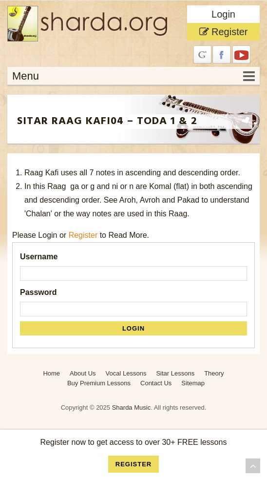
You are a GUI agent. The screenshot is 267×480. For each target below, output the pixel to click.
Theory (214, 373)
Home (51, 373)
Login (223, 14)
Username (38, 256)
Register (223, 31)
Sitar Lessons (175, 373)
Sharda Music (131, 407)
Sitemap (193, 383)
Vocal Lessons (126, 373)
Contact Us (156, 383)
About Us (82, 373)
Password (38, 292)
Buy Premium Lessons (99, 383)
